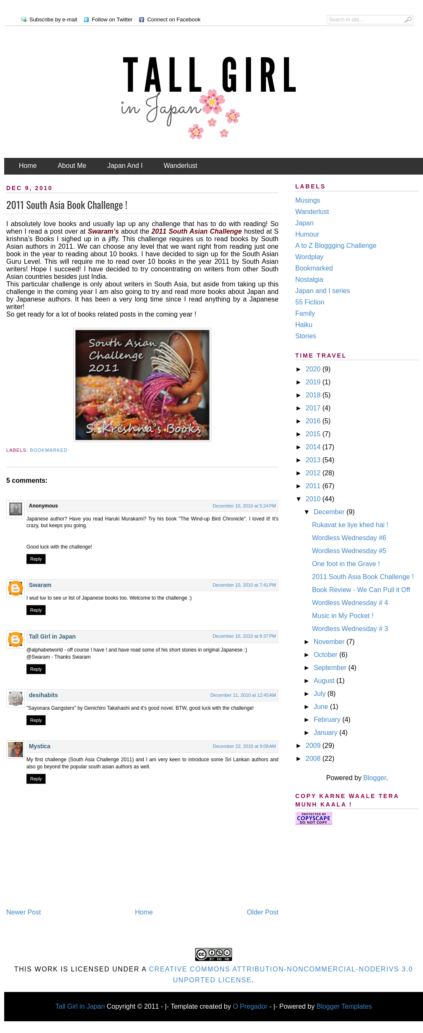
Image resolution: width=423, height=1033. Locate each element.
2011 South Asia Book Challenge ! (66, 204)
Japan (304, 223)
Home (28, 165)
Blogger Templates (344, 1006)
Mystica (39, 746)
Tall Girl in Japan (53, 636)
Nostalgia (309, 279)
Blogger (375, 777)
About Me (72, 165)
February (328, 719)
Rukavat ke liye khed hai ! (350, 524)
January (326, 732)
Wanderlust (180, 165)
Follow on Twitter (112, 19)
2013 (314, 460)
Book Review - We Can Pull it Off (361, 589)
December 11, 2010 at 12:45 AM (243, 695)
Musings (307, 200)
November (330, 641)
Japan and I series (322, 290)
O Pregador (250, 1006)
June (322, 706)
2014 (314, 447)
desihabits (43, 695)
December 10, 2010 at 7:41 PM (244, 584)
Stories (305, 336)
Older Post (263, 912)
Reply (36, 559)
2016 (314, 421)
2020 (314, 369)
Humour (307, 234)
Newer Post (23, 912)
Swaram (40, 585)
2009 (314, 745)
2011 (314, 485)
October (326, 654)
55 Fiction (309, 302)
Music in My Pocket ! (343, 615)
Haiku (303, 324)
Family (305, 313)
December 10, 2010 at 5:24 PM (244, 505)
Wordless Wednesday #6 (349, 537)
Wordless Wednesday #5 (349, 550)
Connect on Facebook (173, 19)
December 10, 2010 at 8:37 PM (244, 636)
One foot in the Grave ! (346, 563)
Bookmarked (49, 450)
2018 (314, 395)
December (330, 511)
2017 (314, 408)
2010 (314, 498)
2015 (314, 434)
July (321, 693)
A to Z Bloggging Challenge (336, 245)
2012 (314, 473)
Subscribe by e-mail (53, 19)
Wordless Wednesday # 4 (350, 602)
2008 (314, 758)
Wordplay (309, 256)
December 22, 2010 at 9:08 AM (244, 746)
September (331, 667)
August (325, 680)
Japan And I (125, 165)
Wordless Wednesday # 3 (350, 628)
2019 (314, 382)
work (46, 969)
